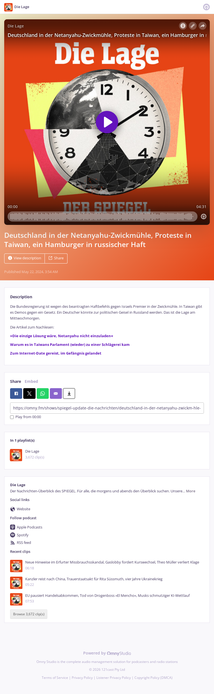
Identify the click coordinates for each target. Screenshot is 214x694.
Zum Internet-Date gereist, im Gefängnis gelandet (55, 353)
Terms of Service (55, 677)
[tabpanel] (107, 330)
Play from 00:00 (25, 417)
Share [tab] (15, 381)
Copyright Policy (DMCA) (153, 677)
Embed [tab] (31, 381)
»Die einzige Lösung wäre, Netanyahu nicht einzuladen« (61, 336)
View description (24, 258)
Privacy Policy (82, 677)
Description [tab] (21, 296)
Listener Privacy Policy (113, 677)
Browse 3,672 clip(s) (29, 614)
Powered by (107, 653)
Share (56, 258)
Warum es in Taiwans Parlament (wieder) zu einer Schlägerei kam (70, 344)
